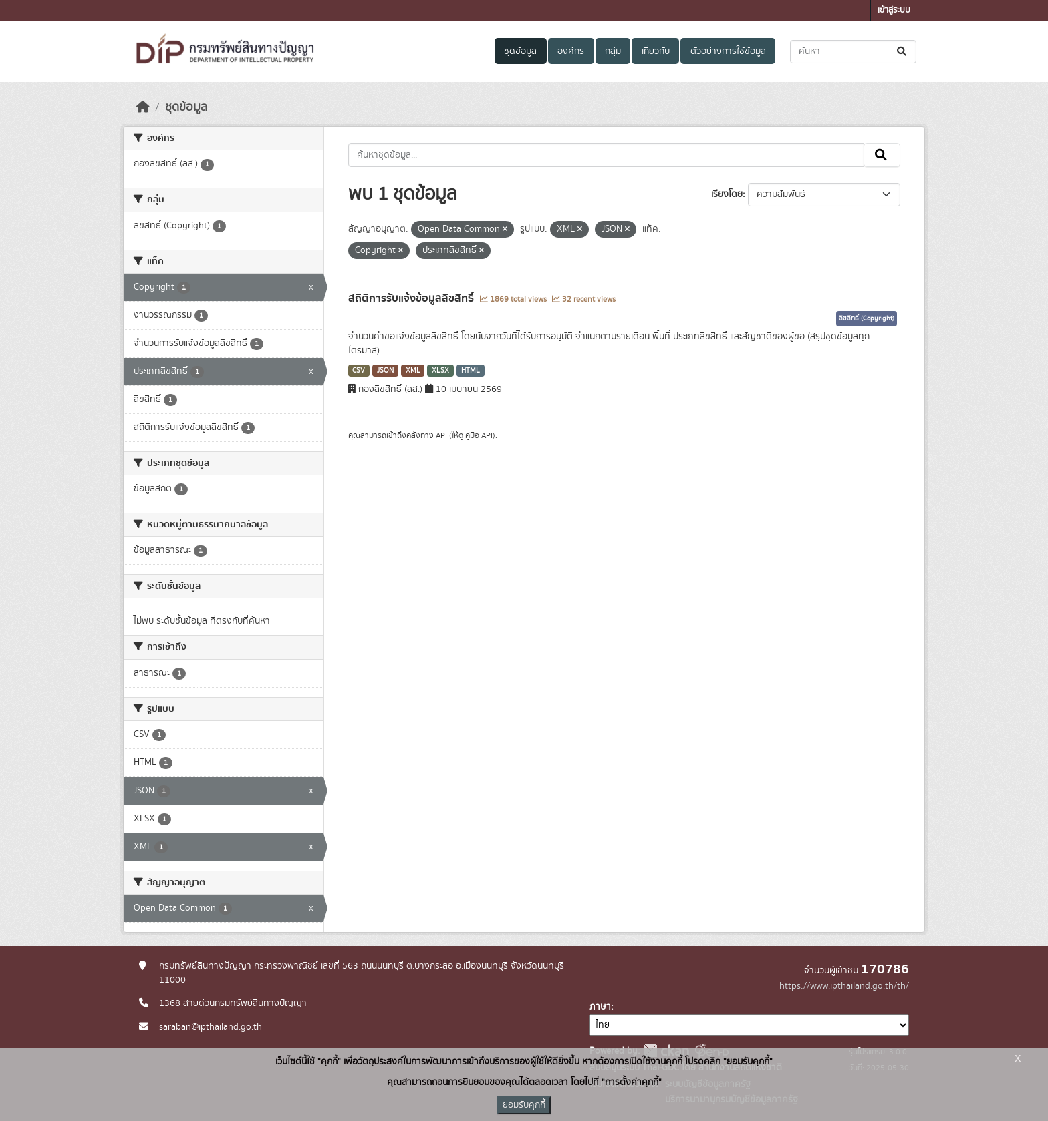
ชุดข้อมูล (520, 51)
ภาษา (600, 1007)
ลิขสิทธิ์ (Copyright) (866, 318)
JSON (385, 370)
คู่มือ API (479, 435)
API (441, 435)
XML (413, 370)
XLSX (440, 370)
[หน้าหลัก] (143, 107)
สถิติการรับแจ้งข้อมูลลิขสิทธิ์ (412, 298)
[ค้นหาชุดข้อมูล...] (853, 51)
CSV (358, 370)
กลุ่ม (613, 51)
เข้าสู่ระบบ (894, 10)
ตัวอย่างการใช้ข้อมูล (728, 51)
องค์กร (570, 51)
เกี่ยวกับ (656, 51)
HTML (470, 370)
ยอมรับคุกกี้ (524, 1105)
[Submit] (902, 51)
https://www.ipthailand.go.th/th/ (844, 986)
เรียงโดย (727, 194)
